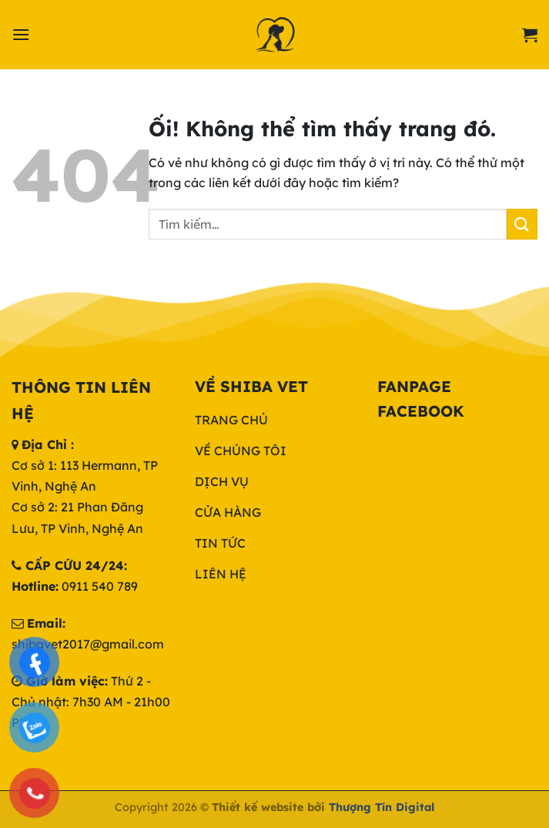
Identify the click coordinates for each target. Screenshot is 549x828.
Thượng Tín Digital (381, 807)
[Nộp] (522, 224)
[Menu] (21, 34)
